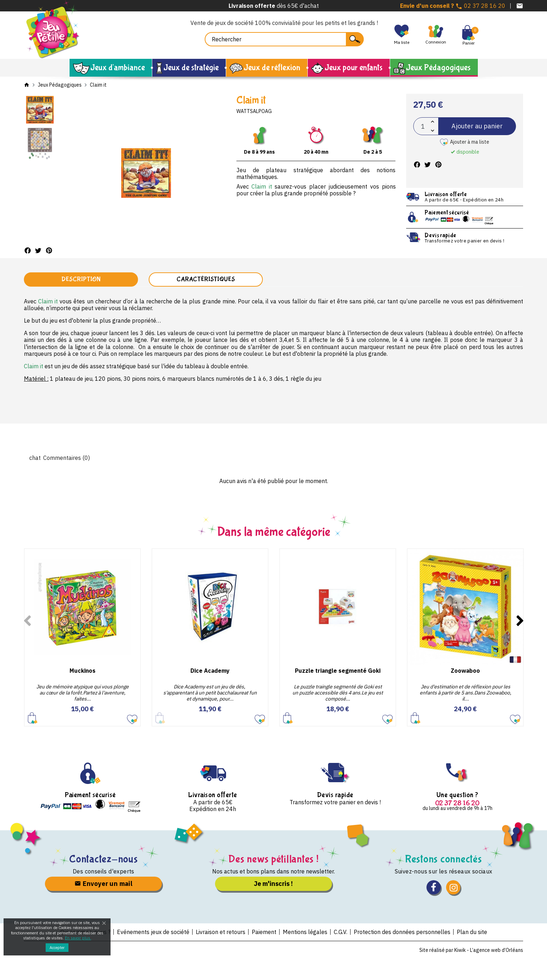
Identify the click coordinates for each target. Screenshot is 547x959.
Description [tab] (81, 279)
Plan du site (472, 931)
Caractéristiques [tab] (206, 279)
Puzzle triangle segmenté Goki (337, 670)
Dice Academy (210, 670)
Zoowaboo (465, 670)
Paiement (264, 931)
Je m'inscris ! (273, 883)
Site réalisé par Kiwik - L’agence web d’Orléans (471, 950)
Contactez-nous (103, 859)
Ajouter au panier (477, 126)
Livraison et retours (220, 931)
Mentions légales (305, 931)
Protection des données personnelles (402, 931)
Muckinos (83, 670)
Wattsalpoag (254, 111)
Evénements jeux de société (153, 931)
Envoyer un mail (103, 883)
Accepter (57, 947)
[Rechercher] (284, 39)
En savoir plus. (78, 937)
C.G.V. (340, 931)
